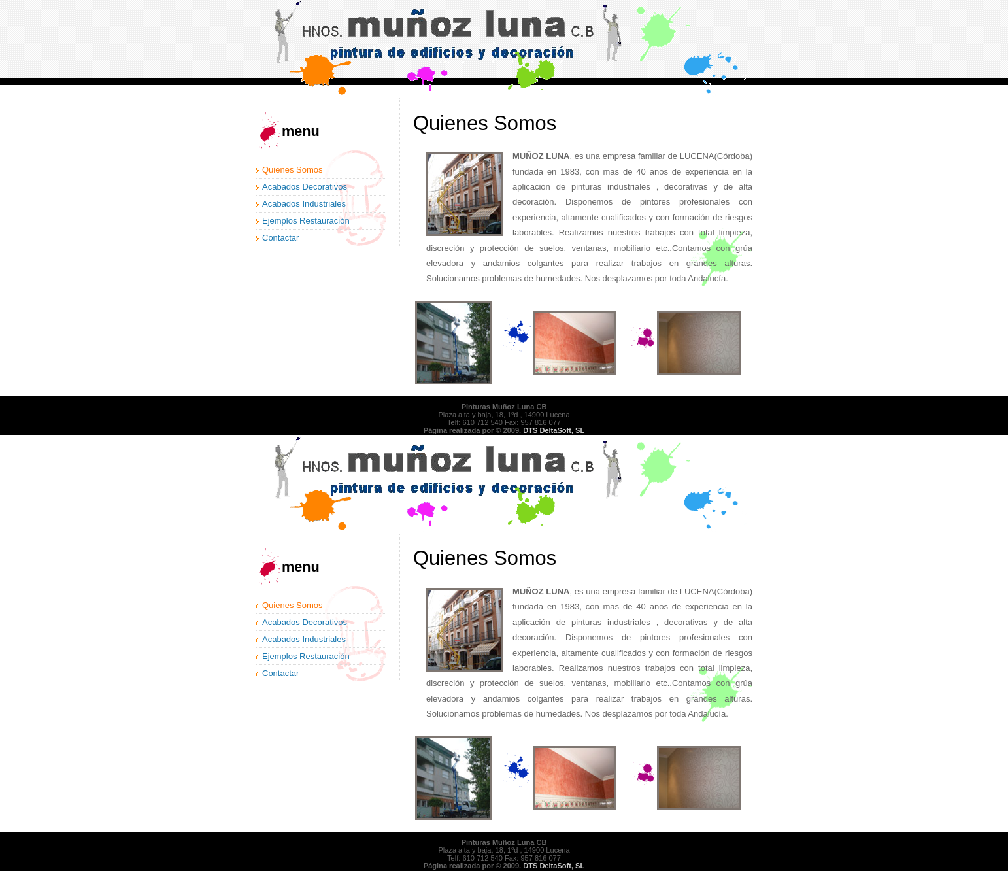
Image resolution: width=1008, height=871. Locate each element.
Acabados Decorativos (304, 187)
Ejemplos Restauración (306, 221)
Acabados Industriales (304, 204)
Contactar (280, 238)
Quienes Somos (292, 170)
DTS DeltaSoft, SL (553, 430)
